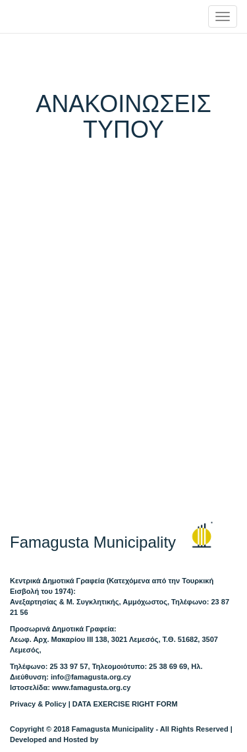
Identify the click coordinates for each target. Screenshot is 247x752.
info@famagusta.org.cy (91, 677)
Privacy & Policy (38, 704)
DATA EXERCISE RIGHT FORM (125, 704)
